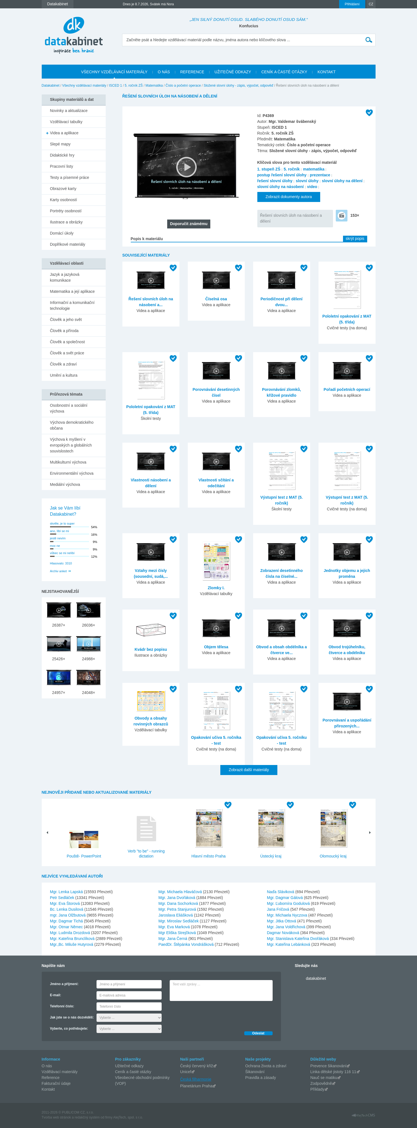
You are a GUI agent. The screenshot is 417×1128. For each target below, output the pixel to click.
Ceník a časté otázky (133, 1071)
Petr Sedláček (62, 897)
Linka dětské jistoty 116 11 (333, 1071)
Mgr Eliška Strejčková (178, 932)
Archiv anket (58, 571)
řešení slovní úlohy (275, 181)
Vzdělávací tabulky (66, 122)
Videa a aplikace (64, 133)
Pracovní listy (61, 166)
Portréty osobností (66, 211)
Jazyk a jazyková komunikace (65, 277)
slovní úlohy (307, 181)
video (312, 186)
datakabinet (316, 978)
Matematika (154, 85)
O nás (47, 1066)
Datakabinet (51, 85)
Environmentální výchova (71, 473)
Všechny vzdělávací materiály (84, 85)
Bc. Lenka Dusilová (67, 909)
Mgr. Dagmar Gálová (285, 897)
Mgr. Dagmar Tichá (67, 921)
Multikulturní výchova (68, 462)
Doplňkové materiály (67, 244)
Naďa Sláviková (281, 892)
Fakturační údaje (56, 1083)
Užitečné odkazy (129, 1066)
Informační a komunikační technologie (72, 305)
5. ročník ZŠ (134, 85)
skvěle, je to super (62, 523)
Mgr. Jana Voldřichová (287, 927)
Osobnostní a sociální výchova (69, 408)
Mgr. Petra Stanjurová (178, 909)
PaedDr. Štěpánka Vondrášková (187, 944)
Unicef (185, 1071)
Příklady (317, 1089)
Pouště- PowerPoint (84, 856)
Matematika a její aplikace (72, 291)
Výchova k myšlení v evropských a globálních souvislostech (71, 445)
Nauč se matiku (323, 1077)
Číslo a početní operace (183, 85)
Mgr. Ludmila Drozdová (70, 932)
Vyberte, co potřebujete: (69, 1028)
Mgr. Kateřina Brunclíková (73, 938)
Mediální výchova (65, 484)
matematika (313, 169)
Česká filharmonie (195, 1079)
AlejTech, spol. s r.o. (128, 1117)
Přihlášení (352, 4)
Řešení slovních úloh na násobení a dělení (291, 218)
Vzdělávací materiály (60, 1071)
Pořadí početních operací (347, 389)
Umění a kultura (64, 375)
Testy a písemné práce (69, 177)
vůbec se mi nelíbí (62, 553)
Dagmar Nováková (283, 932)
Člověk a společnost (67, 342)
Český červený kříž (196, 1066)
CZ (371, 4)
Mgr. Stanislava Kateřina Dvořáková (298, 938)
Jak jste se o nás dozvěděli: (72, 1017)
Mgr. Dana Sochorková (179, 903)
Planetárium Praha (196, 1086)
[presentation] (212, 1014)
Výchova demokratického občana (71, 425)
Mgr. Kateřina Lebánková (289, 944)
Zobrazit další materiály (249, 770)
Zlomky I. (216, 588)
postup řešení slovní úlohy (282, 175)
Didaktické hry (62, 155)
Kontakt (48, 1089)
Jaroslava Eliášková (176, 915)
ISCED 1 (115, 85)
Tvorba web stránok (56, 1117)
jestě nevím (58, 538)
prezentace (320, 175)
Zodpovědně (321, 1083)
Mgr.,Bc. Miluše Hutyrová (72, 944)
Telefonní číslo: (62, 1006)
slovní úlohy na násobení (280, 186)
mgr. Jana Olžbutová (68, 915)
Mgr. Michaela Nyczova (288, 915)
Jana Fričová (278, 909)
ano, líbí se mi (59, 531)
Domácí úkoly (62, 233)
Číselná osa (216, 299)
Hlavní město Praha (208, 856)
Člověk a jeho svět (66, 319)
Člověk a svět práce (67, 353)
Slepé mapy (60, 144)
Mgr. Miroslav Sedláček (179, 921)
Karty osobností (63, 200)
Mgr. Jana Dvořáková (177, 897)
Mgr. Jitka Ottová (282, 921)
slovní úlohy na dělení (342, 181)
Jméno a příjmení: (64, 984)
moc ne (55, 545)
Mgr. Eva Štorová (65, 903)
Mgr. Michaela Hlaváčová (181, 892)
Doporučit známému (189, 223)
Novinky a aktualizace (69, 110)
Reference (51, 1077)
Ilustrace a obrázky (66, 222)
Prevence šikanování (328, 1066)
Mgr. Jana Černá (173, 938)
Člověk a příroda (64, 330)
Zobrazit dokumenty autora (289, 196)
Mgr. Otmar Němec (67, 927)
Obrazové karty (63, 188)
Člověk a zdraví (63, 364)
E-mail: (55, 995)
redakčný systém (87, 1117)
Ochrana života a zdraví (266, 1066)
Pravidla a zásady (260, 1077)
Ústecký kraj (270, 856)
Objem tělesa (216, 647)
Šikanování (255, 1071)
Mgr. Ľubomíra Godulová (289, 903)
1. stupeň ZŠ (268, 169)
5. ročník (292, 169)
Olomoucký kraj (333, 856)
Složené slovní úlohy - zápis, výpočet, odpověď (238, 85)
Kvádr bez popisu (151, 649)
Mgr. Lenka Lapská (67, 892)
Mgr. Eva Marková (175, 927)
